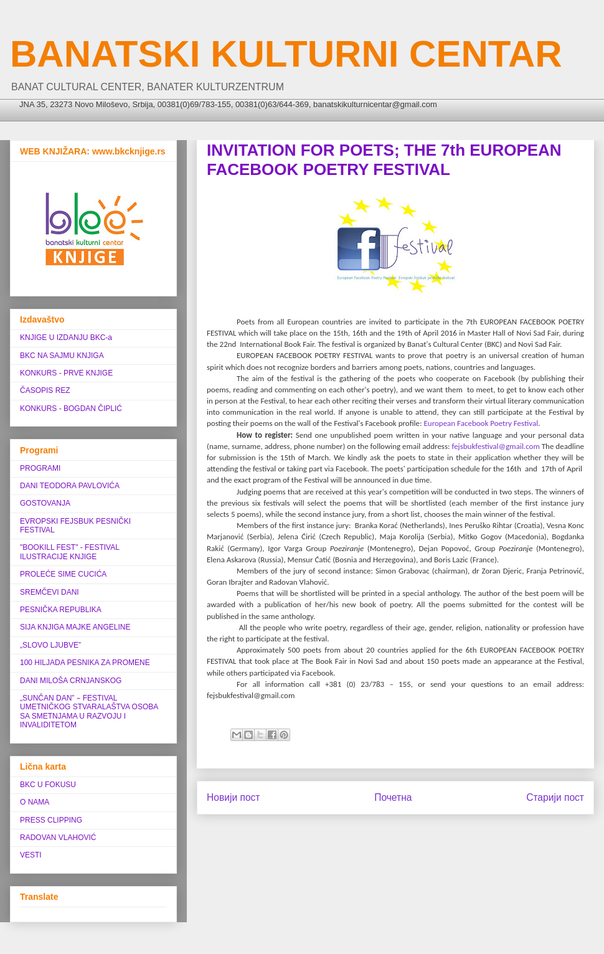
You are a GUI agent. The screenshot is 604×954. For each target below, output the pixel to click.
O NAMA (34, 802)
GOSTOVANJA (45, 503)
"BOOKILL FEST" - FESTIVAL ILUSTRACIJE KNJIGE (69, 551)
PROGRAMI (40, 468)
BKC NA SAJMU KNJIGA (62, 355)
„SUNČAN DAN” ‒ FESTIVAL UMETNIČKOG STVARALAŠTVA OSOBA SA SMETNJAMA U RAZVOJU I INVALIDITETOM (89, 711)
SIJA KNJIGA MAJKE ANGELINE (75, 627)
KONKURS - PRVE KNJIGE (66, 373)
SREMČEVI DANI (49, 592)
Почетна (393, 797)
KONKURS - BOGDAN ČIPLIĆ (71, 408)
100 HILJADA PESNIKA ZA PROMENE (85, 662)
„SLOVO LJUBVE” (50, 645)
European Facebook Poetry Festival (480, 423)
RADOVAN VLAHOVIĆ (58, 837)
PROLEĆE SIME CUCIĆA (63, 574)
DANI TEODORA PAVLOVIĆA (70, 485)
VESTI (31, 855)
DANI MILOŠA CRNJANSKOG (70, 680)
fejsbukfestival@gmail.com (495, 446)
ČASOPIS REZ (45, 390)
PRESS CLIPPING (51, 820)
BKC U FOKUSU (48, 784)
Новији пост (233, 797)
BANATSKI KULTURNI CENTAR (286, 54)
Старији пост (555, 797)
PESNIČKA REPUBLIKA (60, 609)
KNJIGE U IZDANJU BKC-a (66, 337)
